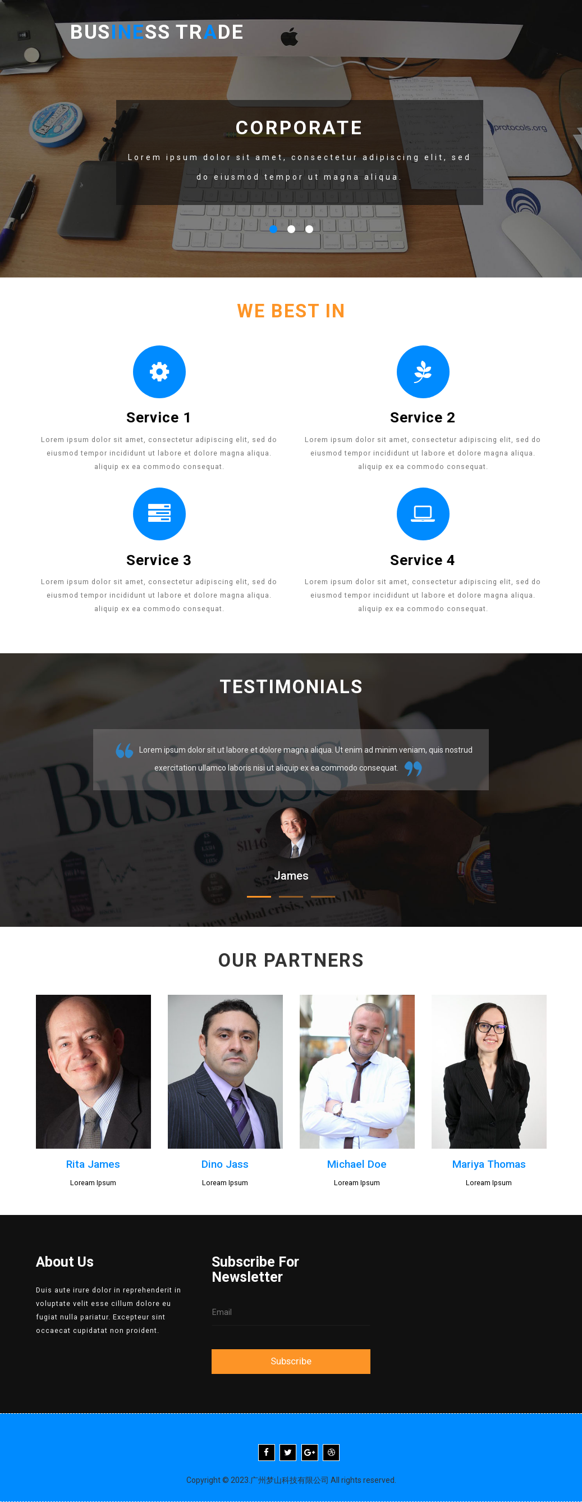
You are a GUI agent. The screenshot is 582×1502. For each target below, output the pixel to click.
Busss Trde (164, 33)
